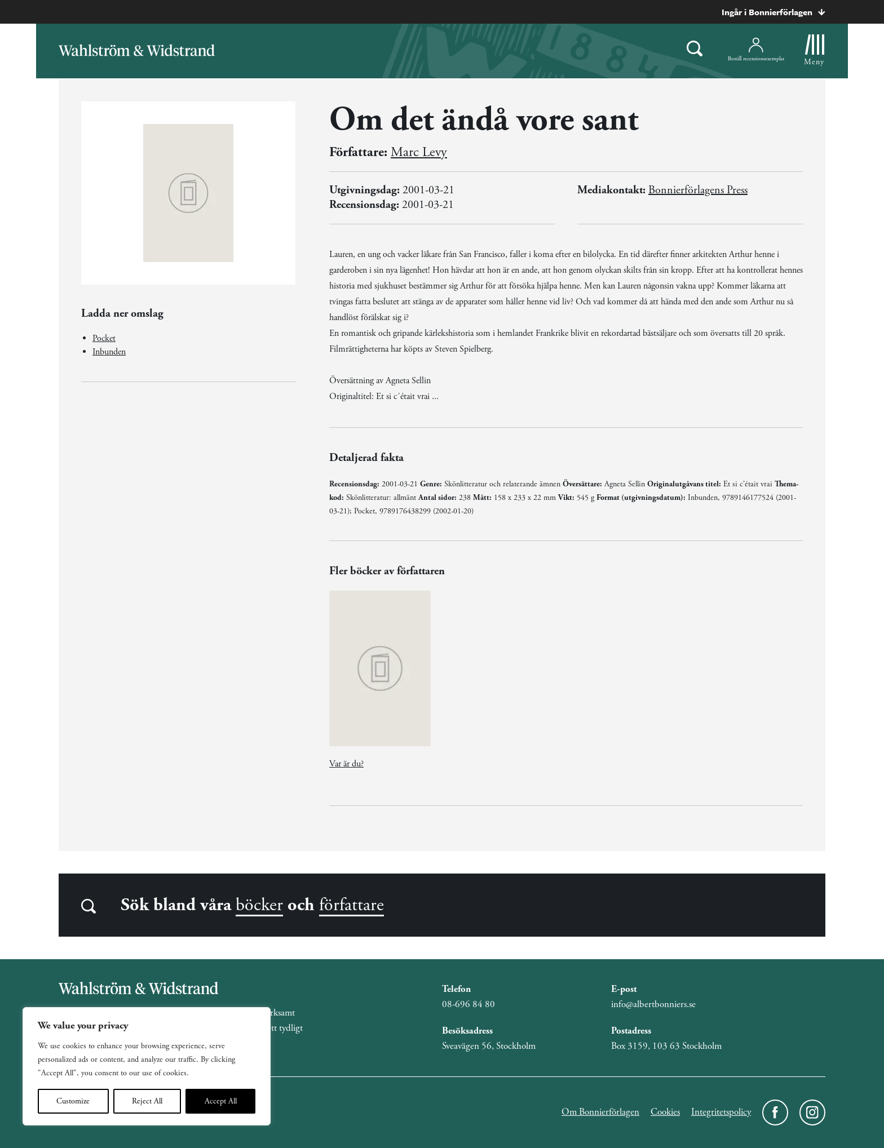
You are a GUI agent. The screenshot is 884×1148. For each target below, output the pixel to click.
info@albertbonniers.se (653, 1004)
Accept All (221, 1101)
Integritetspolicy (721, 1112)
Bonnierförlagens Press (698, 190)
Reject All (147, 1101)
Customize (73, 1101)
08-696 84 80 (468, 1004)
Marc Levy (419, 152)
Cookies (665, 1112)
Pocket (104, 338)
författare (351, 905)
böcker (259, 905)
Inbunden (109, 352)
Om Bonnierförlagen (600, 1112)
